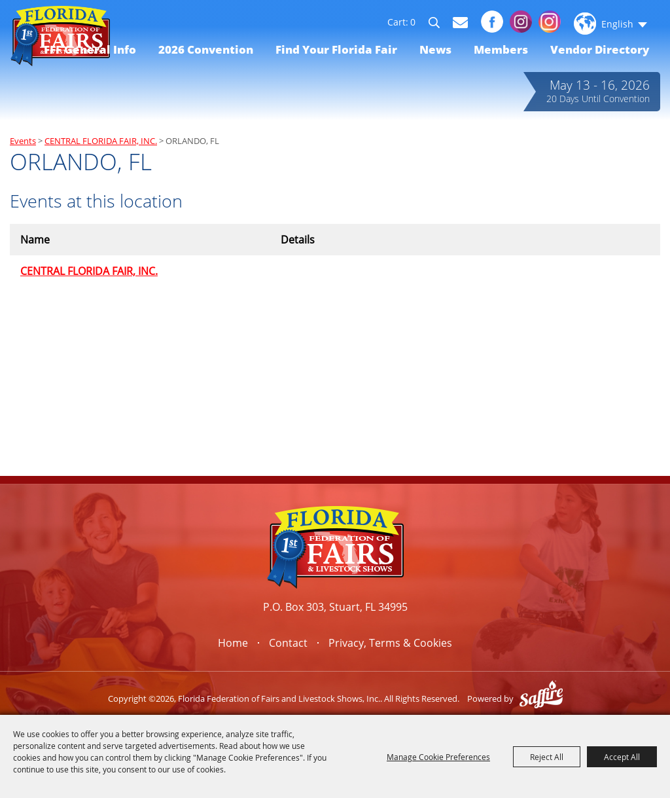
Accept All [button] (622, 757)
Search (440, 25)
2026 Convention (205, 49)
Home (233, 643)
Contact (288, 643)
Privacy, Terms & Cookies (390, 643)
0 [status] (412, 22)
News (435, 49)
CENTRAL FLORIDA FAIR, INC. (100, 141)
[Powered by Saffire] (541, 698)
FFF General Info (90, 49)
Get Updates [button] (460, 22)
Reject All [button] (546, 757)
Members (501, 49)
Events (23, 141)
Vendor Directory (599, 49)
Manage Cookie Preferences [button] (438, 757)
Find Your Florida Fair (336, 49)
